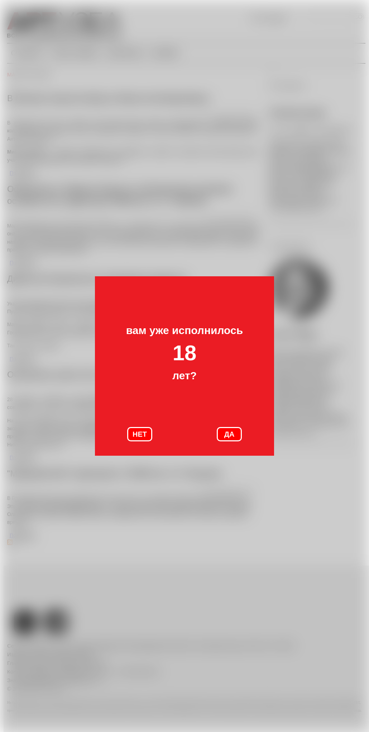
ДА (229, 434)
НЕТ (140, 434)
